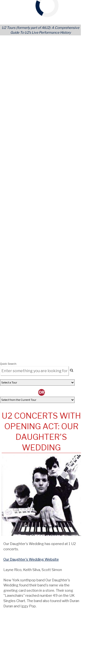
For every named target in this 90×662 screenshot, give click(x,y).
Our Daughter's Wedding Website (31, 559)
